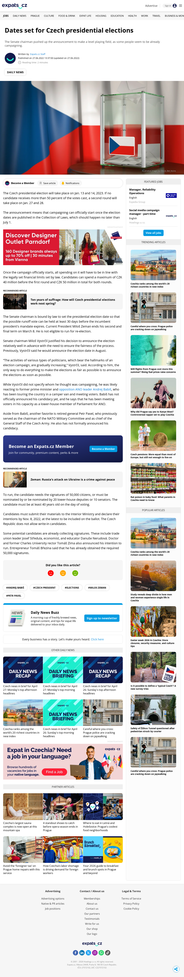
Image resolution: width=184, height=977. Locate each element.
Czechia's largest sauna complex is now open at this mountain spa (20, 826)
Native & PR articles (52, 903)
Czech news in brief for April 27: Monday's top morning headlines (60, 689)
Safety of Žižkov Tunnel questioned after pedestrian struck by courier (153, 730)
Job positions (52, 908)
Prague (35, 15)
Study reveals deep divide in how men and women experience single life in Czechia (151, 597)
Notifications (70, 183)
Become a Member (103, 449)
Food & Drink (66, 15)
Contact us (92, 908)
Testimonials (92, 918)
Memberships (92, 898)
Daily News (19, 15)
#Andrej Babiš (15, 587)
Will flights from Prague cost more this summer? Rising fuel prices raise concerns (153, 370)
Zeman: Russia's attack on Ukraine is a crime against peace (73, 479)
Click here (97, 639)
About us (92, 903)
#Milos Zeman (97, 587)
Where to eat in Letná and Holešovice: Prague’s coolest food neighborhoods (100, 826)
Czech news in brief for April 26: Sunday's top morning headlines (60, 732)
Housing (101, 15)
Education (117, 15)
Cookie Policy (131, 908)
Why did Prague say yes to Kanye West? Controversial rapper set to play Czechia (152, 413)
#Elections (72, 587)
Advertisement (115, 226)
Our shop (92, 929)
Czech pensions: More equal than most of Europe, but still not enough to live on (153, 456)
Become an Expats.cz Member (41, 446)
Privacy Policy (131, 903)
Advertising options (52, 898)
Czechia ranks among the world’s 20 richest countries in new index (21, 732)
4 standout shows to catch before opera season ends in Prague (60, 826)
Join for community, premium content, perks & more (43, 453)
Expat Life (85, 15)
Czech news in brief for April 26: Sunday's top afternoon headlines (100, 689)
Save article (47, 183)
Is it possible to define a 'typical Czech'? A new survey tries (153, 687)
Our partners (92, 913)
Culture (49, 15)
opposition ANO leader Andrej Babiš (85, 389)
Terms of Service (131, 898)
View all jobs (153, 233)
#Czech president (44, 587)
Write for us (92, 924)
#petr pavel (13, 595)
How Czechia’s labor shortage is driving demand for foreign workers (61, 869)
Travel (156, 15)
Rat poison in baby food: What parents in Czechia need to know (153, 498)
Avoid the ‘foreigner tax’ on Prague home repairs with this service (21, 869)
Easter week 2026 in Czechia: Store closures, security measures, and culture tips (152, 643)
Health (132, 15)
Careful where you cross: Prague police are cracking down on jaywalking (99, 732)
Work (144, 15)
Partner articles (63, 787)
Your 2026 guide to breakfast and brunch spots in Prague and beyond (101, 869)
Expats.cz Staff (37, 54)
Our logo (92, 934)
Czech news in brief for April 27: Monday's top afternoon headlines (20, 689)
